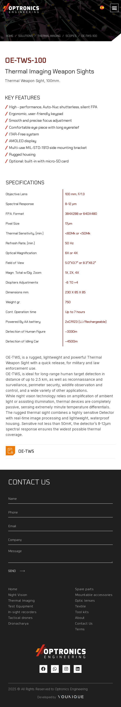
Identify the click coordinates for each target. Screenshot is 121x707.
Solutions (25, 36)
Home (9, 36)
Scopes (71, 36)
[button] (114, 8)
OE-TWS (26, 451)
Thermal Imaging (49, 36)
